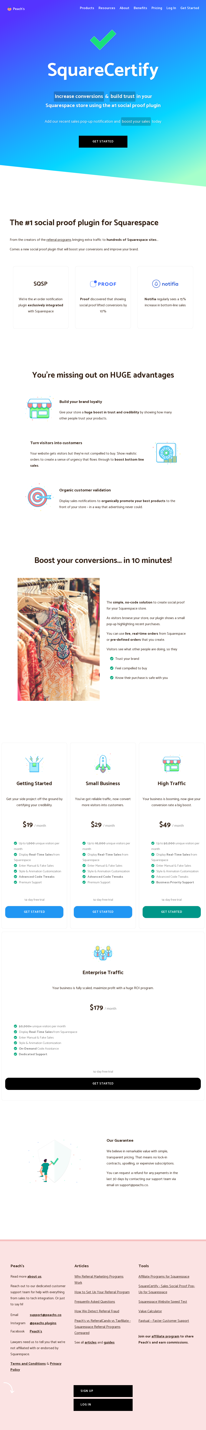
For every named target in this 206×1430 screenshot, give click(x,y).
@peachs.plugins (43, 1323)
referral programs (58, 240)
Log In (171, 8)
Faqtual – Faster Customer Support (163, 1321)
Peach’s (36, 1331)
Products (87, 8)
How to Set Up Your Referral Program (102, 1292)
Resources (107, 8)
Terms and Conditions (28, 1364)
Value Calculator (150, 1311)
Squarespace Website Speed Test (162, 1302)
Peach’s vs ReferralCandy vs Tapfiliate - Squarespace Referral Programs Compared (102, 1327)
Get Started (189, 8)
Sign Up (87, 1391)
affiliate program (165, 1336)
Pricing (157, 8)
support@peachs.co (45, 1315)
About (124, 8)
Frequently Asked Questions (94, 1302)
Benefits (140, 8)
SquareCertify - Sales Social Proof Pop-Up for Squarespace (166, 1289)
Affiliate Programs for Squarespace (163, 1277)
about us (34, 1277)
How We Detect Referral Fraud (96, 1311)
